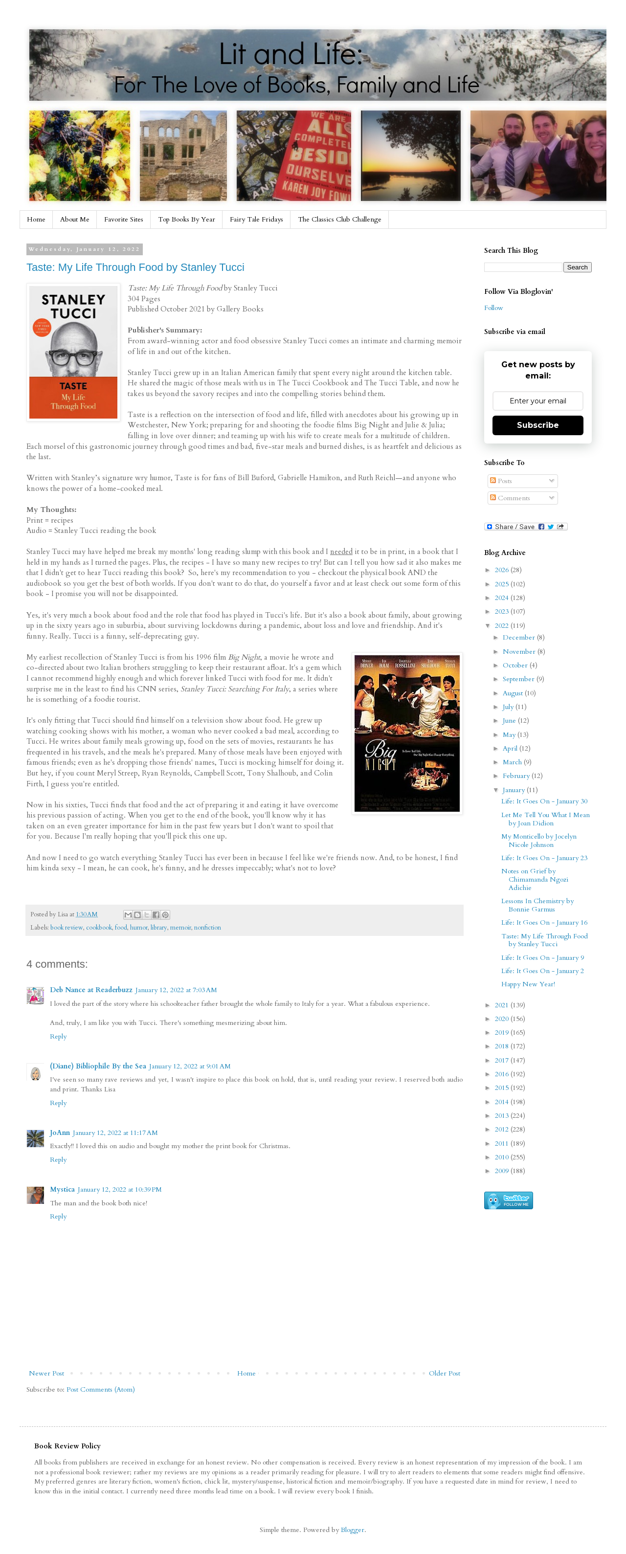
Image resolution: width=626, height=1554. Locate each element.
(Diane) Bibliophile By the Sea (98, 1066)
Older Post (444, 1373)
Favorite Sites (123, 219)
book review (66, 928)
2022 (503, 625)
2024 (503, 597)
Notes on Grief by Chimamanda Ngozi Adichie (534, 879)
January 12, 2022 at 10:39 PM (120, 1189)
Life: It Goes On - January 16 (544, 922)
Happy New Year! (528, 984)
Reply (58, 1036)
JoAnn (60, 1132)
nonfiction (207, 928)
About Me (74, 219)
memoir (180, 928)
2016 (503, 1074)
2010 (503, 1157)
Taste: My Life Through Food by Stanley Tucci (135, 267)
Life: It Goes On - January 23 (544, 858)
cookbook (99, 928)
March (513, 762)
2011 (503, 1143)
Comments (510, 498)
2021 (503, 1005)
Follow (493, 307)
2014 (503, 1102)
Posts (501, 481)
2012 (503, 1129)
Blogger (352, 1529)
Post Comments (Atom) (101, 1389)
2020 (503, 1018)
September (520, 679)
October (516, 665)
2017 (503, 1060)
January (515, 790)
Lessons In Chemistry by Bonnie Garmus (537, 905)
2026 (503, 570)
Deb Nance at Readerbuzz (91, 990)
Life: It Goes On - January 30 (544, 801)
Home (36, 219)
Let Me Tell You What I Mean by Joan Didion (545, 819)
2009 (503, 1171)
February (517, 775)
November (520, 651)
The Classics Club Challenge (339, 219)
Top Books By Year (186, 219)
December (520, 637)
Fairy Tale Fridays (256, 219)
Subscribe (538, 425)
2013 (503, 1115)
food (121, 928)
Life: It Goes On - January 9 (542, 957)
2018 (503, 1046)
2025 (503, 584)
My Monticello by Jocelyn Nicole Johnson (539, 840)
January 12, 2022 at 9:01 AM (190, 1066)
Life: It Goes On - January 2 (542, 971)
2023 (503, 611)
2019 (503, 1032)
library (159, 928)
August (514, 693)
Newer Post (46, 1373)
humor (139, 928)
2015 (503, 1087)
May (510, 734)
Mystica (62, 1189)
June (510, 720)
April (511, 748)
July (509, 706)
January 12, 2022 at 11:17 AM (115, 1132)
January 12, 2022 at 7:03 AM (176, 990)
